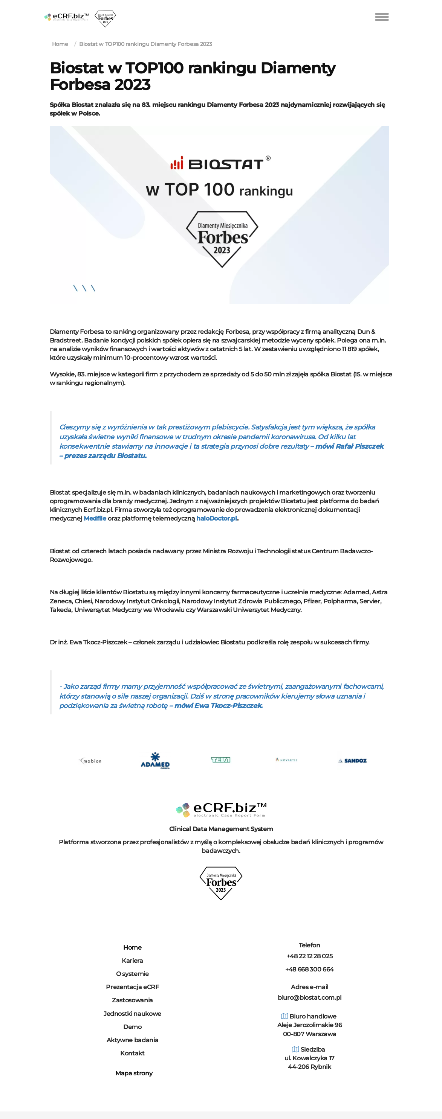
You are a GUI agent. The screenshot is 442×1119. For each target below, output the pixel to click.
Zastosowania (132, 1000)
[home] (66, 10)
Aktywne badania (133, 1040)
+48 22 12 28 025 (310, 956)
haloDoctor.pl (216, 518)
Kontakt (132, 1053)
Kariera (132, 960)
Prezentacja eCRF (132, 987)
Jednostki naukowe (132, 1013)
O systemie (132, 973)
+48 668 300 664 (309, 969)
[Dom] (221, 809)
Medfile (95, 518)
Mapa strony (133, 1073)
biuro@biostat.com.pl (309, 997)
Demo (132, 1027)
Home (60, 44)
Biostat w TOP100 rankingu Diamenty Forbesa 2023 (145, 44)
